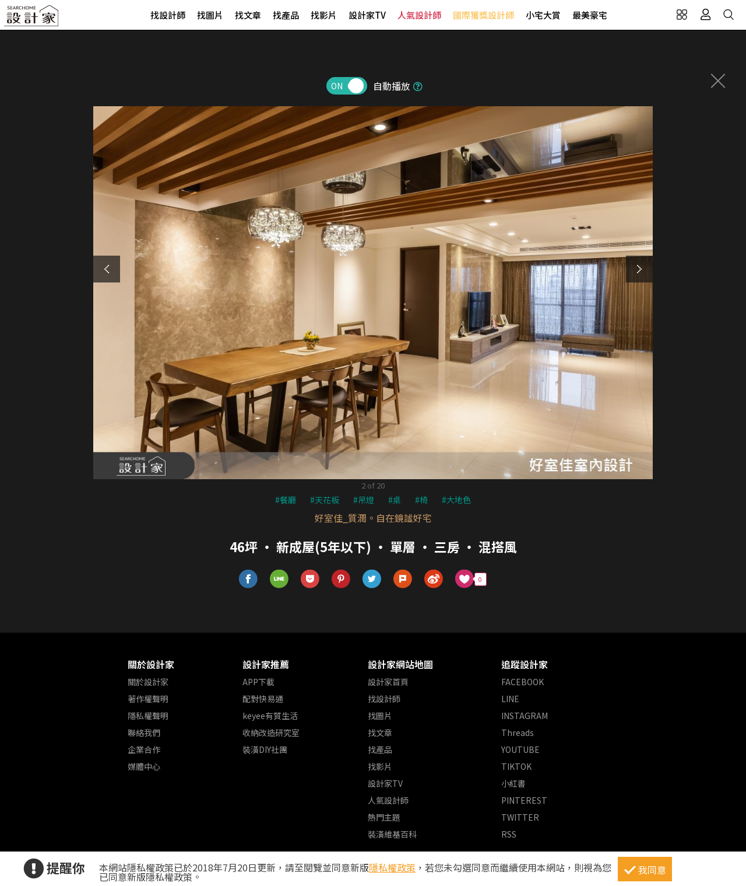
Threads (517, 732)
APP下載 (258, 682)
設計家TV (367, 15)
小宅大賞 (543, 15)
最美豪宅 (589, 15)
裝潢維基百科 (392, 834)
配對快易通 (262, 698)
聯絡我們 (144, 732)
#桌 (394, 499)
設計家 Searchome (32, 19)
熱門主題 (384, 817)
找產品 (286, 15)
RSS (508, 834)
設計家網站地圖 (400, 664)
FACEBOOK (522, 682)
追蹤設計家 (524, 664)
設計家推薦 (265, 664)
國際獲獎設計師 (483, 15)
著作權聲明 (148, 698)
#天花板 (324, 499)
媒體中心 (144, 766)
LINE (510, 698)
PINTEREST (524, 800)
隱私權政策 (392, 867)
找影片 (324, 15)
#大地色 (456, 499)
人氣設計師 (419, 15)
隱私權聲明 (148, 715)
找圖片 (210, 15)
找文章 (248, 15)
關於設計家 (151, 664)
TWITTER (520, 817)
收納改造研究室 (271, 732)
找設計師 (167, 15)
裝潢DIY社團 (264, 749)
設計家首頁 (388, 682)
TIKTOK (516, 766)
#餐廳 (285, 499)
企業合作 (144, 749)
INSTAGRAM (524, 715)
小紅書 (513, 783)
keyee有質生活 (270, 715)
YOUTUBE (520, 749)
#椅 (421, 499)
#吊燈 (363, 499)
